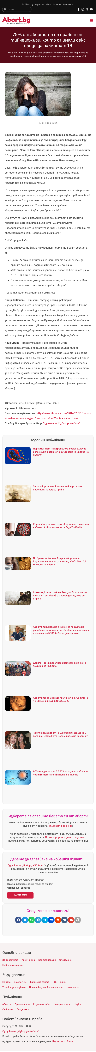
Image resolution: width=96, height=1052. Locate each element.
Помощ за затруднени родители (65, 837)
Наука (82, 1005)
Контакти (69, 4)
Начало (12, 53)
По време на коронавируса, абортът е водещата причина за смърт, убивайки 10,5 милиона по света (59, 561)
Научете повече (62, 1042)
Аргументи (30, 960)
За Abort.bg (26, 4)
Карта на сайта (42, 4)
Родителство (44, 1005)
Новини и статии (42, 53)
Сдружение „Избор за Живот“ (25, 865)
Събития (8, 1010)
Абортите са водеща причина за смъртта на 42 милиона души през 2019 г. (61, 700)
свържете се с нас (60, 826)
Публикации (24, 53)
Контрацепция (50, 960)
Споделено (69, 960)
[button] (91, 20)
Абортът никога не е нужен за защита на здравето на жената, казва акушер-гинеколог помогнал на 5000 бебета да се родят (61, 630)
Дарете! (57, 4)
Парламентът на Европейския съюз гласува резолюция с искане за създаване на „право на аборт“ (61, 452)
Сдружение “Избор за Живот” (61, 423)
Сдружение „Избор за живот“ (20, 1032)
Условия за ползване (15, 988)
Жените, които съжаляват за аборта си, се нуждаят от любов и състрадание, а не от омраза (60, 595)
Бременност (24, 1005)
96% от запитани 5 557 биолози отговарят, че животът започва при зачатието (60, 773)
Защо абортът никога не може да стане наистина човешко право (57, 488)
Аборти (58, 53)
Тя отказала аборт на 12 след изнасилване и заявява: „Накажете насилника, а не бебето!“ (60, 735)
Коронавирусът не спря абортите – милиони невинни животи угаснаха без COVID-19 (61, 526)
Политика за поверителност (49, 988)
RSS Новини (62, 983)
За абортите (10, 960)
